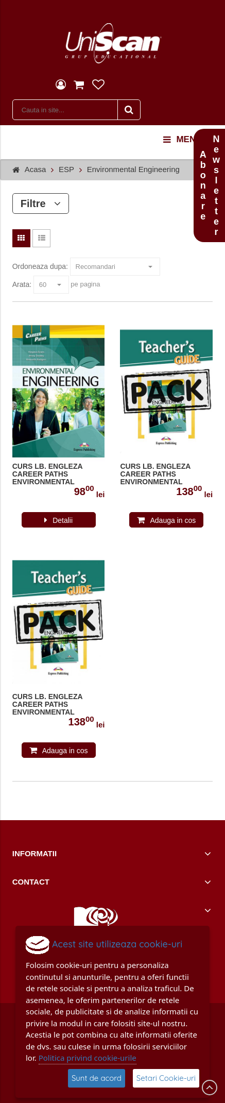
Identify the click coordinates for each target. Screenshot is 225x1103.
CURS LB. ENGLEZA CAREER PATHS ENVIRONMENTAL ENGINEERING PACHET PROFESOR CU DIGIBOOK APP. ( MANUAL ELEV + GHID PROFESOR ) (57, 705)
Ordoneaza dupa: (40, 266)
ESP (66, 169)
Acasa (35, 169)
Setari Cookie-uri (166, 1078)
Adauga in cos (173, 520)
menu (182, 139)
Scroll (209, 1087)
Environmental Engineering (133, 169)
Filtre (41, 203)
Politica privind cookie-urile (87, 1058)
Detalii (63, 520)
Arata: (21, 284)
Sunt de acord (97, 1078)
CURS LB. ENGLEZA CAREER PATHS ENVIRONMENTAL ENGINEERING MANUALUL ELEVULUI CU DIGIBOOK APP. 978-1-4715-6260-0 (57, 474)
